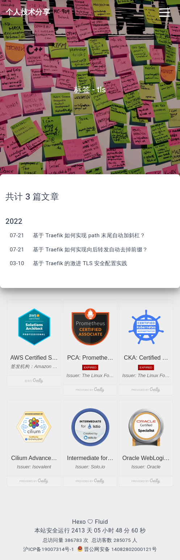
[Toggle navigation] (164, 12)
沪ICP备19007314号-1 (48, 549)
